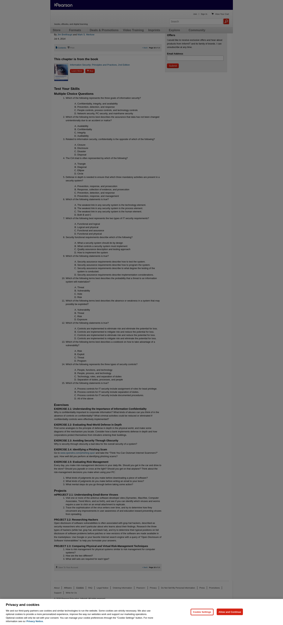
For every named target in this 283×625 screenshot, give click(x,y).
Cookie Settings (202, 611)
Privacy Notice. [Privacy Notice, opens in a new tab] (34, 621)
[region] (141, 612)
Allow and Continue (229, 611)
